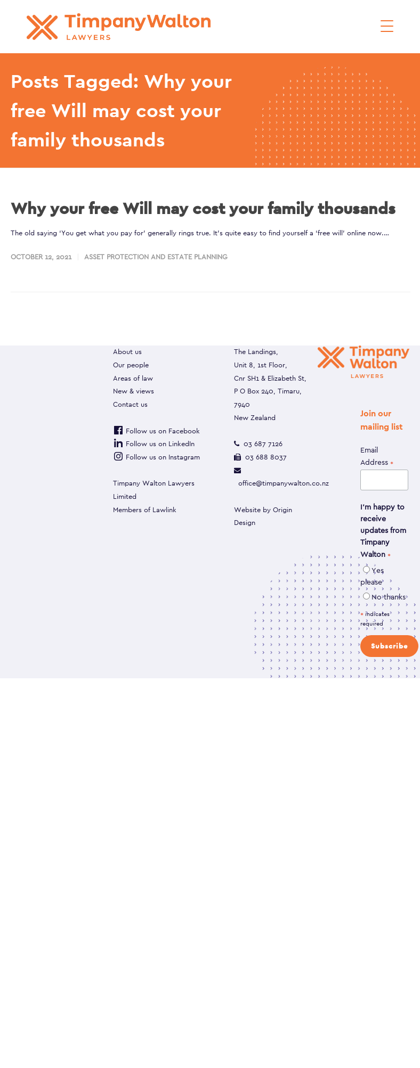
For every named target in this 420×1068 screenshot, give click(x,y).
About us (127, 351)
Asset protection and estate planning (156, 256)
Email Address (376, 456)
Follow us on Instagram (156, 457)
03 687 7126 (263, 443)
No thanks (388, 597)
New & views (133, 391)
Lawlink (164, 509)
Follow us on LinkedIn (154, 443)
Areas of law (133, 378)
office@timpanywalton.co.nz (283, 483)
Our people (131, 364)
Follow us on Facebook (156, 431)
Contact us (130, 404)
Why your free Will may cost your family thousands (203, 208)
